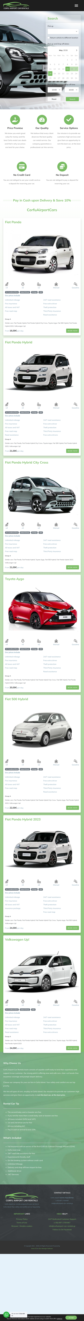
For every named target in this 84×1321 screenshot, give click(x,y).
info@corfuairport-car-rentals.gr (62, 1226)
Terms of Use (22, 1222)
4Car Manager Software (45, 1248)
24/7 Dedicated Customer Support (62, 1219)
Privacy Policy (22, 1219)
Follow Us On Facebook (62, 1229)
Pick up (50, 26)
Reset (54, 99)
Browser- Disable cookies (21, 1226)
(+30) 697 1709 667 (62, 1222)
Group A (8, 319)
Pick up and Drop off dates (58, 44)
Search (72, 99)
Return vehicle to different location (64, 38)
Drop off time (70, 84)
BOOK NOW (73, 331)
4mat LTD (34, 1248)
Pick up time (52, 84)
